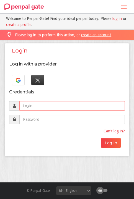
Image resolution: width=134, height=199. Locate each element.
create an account (96, 35)
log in (117, 18)
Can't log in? (114, 131)
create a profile (18, 24)
